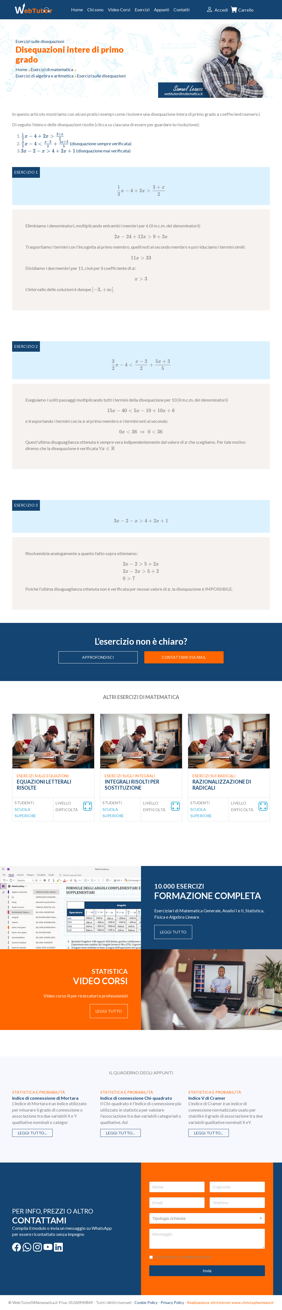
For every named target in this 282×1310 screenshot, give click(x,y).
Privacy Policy (172, 1302)
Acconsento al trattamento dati (183, 1257)
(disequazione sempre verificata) (76, 143)
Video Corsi (119, 9)
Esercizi (142, 9)
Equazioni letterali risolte (44, 785)
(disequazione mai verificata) (76, 150)
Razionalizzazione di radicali (221, 785)
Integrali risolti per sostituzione (132, 785)
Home (77, 9)
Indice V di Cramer (207, 1098)
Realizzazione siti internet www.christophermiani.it (230, 1302)
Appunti (161, 9)
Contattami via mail (184, 657)
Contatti (181, 9)
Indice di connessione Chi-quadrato (136, 1098)
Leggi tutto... (32, 1133)
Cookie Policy (146, 1302)
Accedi (221, 9)
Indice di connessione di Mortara (45, 1098)
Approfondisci (98, 657)
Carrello (246, 10)
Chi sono (95, 9)
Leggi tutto (173, 932)
